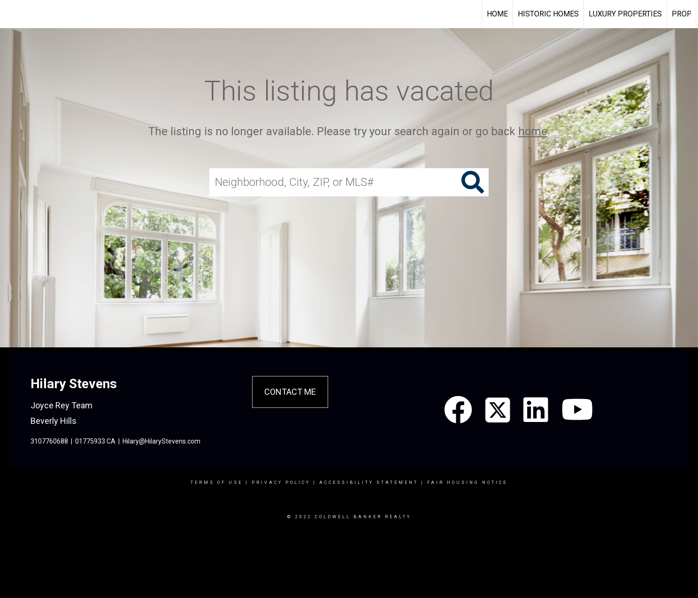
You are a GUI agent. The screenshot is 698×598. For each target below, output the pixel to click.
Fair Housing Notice (467, 482)
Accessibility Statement (368, 482)
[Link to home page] (12, 14)
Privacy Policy (281, 482)
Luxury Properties (625, 13)
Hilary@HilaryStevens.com (161, 441)
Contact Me (290, 392)
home (532, 131)
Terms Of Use (217, 482)
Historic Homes (548, 13)
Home (497, 13)
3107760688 (49, 441)
